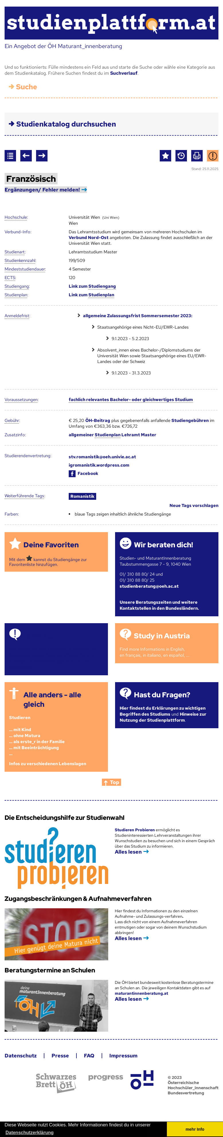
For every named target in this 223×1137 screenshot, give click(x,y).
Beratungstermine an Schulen (50, 970)
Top (114, 782)
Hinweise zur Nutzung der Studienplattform (163, 717)
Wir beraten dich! (163, 545)
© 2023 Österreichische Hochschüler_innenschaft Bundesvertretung (193, 1085)
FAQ (89, 1055)
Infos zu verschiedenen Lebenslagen (47, 764)
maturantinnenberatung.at (141, 993)
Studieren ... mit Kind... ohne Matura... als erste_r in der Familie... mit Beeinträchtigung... (37, 736)
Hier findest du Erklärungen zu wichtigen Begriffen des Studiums (163, 711)
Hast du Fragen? (162, 695)
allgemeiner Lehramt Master (112, 435)
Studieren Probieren (135, 829)
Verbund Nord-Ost (88, 237)
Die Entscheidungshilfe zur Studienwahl (65, 818)
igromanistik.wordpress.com (99, 465)
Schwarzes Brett (56, 1083)
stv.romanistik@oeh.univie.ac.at (102, 457)
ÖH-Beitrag (97, 420)
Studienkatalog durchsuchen (66, 124)
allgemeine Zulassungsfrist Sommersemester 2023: (137, 316)
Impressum (123, 1055)
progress (105, 1078)
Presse (60, 1055)
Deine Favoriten (51, 545)
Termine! (38, 636)
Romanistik (82, 496)
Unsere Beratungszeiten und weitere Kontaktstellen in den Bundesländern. (159, 605)
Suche (26, 87)
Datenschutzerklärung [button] (29, 1132)
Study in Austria (162, 636)
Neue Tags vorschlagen (193, 505)
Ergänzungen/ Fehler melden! (42, 189)
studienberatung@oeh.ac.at (149, 586)
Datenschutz (21, 1055)
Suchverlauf (123, 73)
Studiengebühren (190, 420)
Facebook (83, 473)
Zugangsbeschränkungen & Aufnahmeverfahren (78, 899)
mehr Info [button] (194, 1129)
